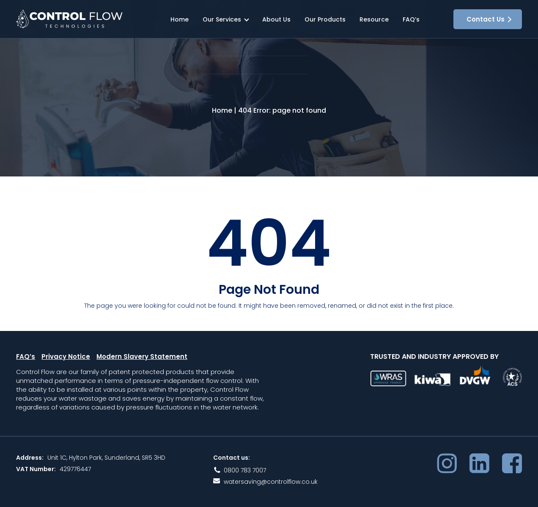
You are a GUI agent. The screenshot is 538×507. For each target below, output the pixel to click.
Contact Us (486, 19)
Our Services (222, 19)
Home (179, 19)
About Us (276, 19)
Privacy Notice (65, 361)
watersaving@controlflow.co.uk (271, 486)
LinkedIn (479, 468)
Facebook (512, 468)
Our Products (325, 19)
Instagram (447, 468)
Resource (374, 19)
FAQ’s (411, 19)
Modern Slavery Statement (141, 361)
